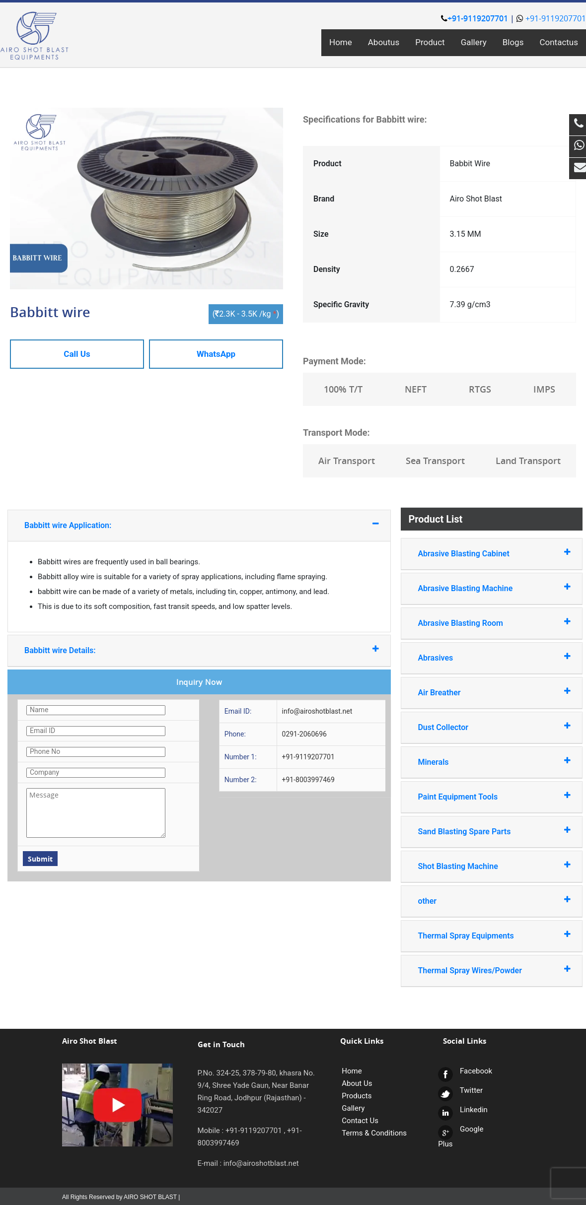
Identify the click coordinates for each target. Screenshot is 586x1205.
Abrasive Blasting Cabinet (482, 553)
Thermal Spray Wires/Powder (482, 970)
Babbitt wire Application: (173, 525)
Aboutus (383, 42)
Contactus (558, 42)
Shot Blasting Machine (482, 866)
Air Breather (482, 692)
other (482, 900)
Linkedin (463, 1109)
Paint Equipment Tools (482, 796)
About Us (357, 1083)
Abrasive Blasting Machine (482, 588)
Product (429, 42)
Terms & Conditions (374, 1133)
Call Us (77, 354)
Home (340, 42)
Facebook (465, 1071)
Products (356, 1095)
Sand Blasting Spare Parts (482, 831)
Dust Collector (482, 727)
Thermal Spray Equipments (482, 935)
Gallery (474, 42)
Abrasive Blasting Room (482, 622)
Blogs (513, 42)
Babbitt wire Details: (173, 650)
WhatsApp (216, 354)
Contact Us (360, 1120)
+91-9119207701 (474, 18)
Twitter (460, 1090)
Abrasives (482, 657)
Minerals (482, 761)
